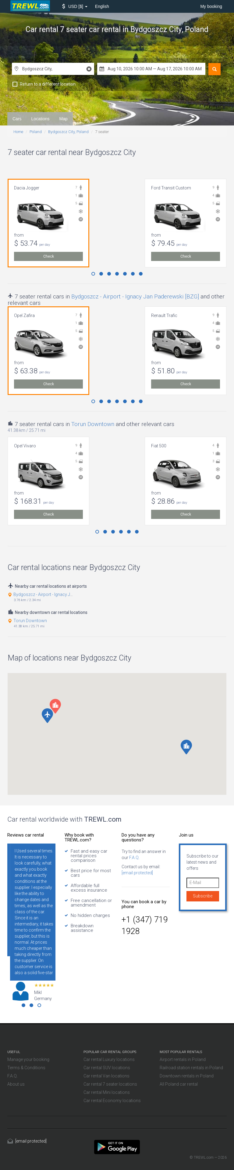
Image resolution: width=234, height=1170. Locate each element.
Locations (40, 118)
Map (63, 118)
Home (18, 131)
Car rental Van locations (106, 1075)
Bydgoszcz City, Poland (68, 131)
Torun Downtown (92, 424)
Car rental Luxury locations (109, 1059)
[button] (75, 6)
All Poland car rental (179, 1084)
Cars (17, 118)
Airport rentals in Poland (183, 1059)
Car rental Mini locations (106, 1092)
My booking (211, 6)
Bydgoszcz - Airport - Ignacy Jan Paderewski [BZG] (135, 296)
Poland (36, 131)
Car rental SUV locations (106, 1067)
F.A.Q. (134, 857)
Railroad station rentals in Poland (191, 1067)
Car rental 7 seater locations (110, 1084)
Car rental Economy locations (112, 1100)
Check (48, 256)
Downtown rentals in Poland (187, 1075)
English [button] (102, 6)
